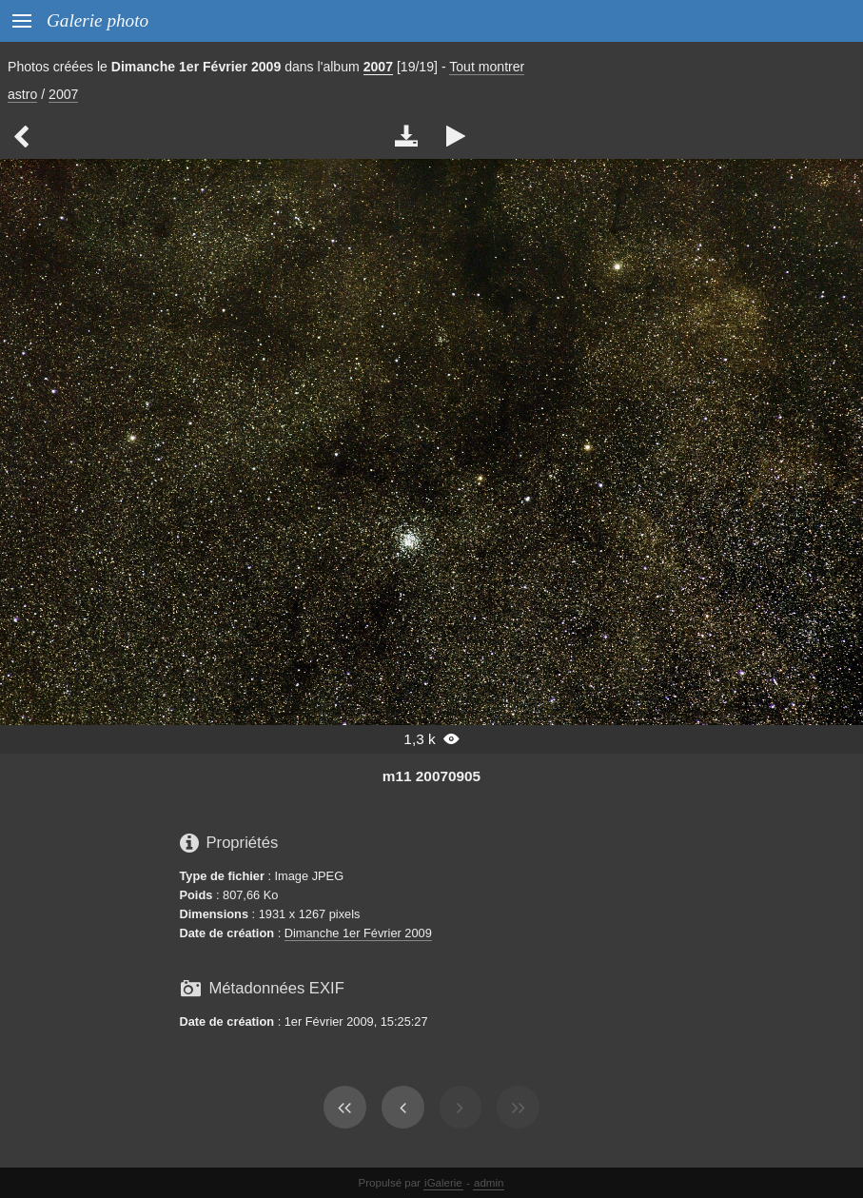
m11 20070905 (431, 776)
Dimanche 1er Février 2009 (358, 933)
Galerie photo (97, 20)
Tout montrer (486, 66)
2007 (378, 66)
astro (22, 94)
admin (488, 1182)
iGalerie (443, 1182)
